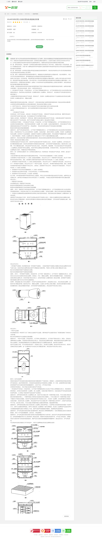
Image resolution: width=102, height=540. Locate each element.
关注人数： (26, 22)
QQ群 (20, 1)
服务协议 (41, 534)
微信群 (14, 1)
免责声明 (46, 534)
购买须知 (56, 534)
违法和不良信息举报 (83, 1)
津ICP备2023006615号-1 (56, 536)
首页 (8, 1)
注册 (94, 1)
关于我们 (36, 534)
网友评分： (10, 22)
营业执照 (66, 534)
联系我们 (61, 534)
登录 (90, 1)
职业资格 (13, 14)
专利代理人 (27, 14)
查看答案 (66, 516)
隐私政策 (51, 534)
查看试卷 (39, 46)
